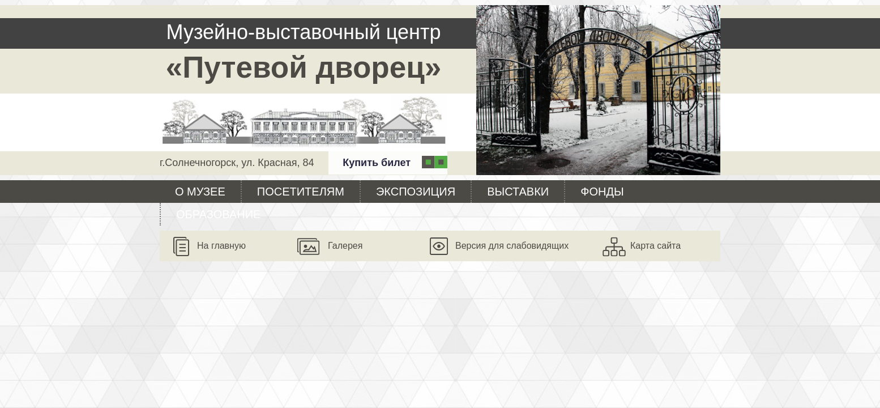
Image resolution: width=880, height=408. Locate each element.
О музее (200, 191)
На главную (221, 245)
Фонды (601, 191)
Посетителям (300, 191)
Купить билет (377, 162)
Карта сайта (655, 245)
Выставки (518, 191)
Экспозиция (415, 191)
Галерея (345, 245)
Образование (218, 214)
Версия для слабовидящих (512, 245)
